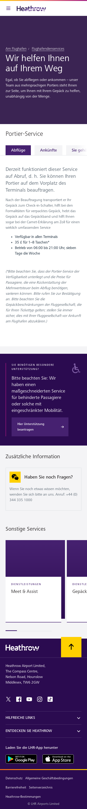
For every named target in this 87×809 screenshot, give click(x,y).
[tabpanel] (43, 244)
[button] (35, 579)
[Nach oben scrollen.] (71, 647)
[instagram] (39, 699)
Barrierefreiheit (16, 787)
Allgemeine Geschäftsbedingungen (49, 778)
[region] (43, 585)
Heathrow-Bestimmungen (23, 797)
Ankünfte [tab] (48, 150)
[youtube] (29, 699)
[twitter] (8, 699)
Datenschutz (14, 778)
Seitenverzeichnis (40, 787)
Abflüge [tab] (18, 150)
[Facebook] (19, 699)
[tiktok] (50, 699)
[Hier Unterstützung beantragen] (40, 426)
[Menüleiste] (8, 8)
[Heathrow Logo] (31, 8)
